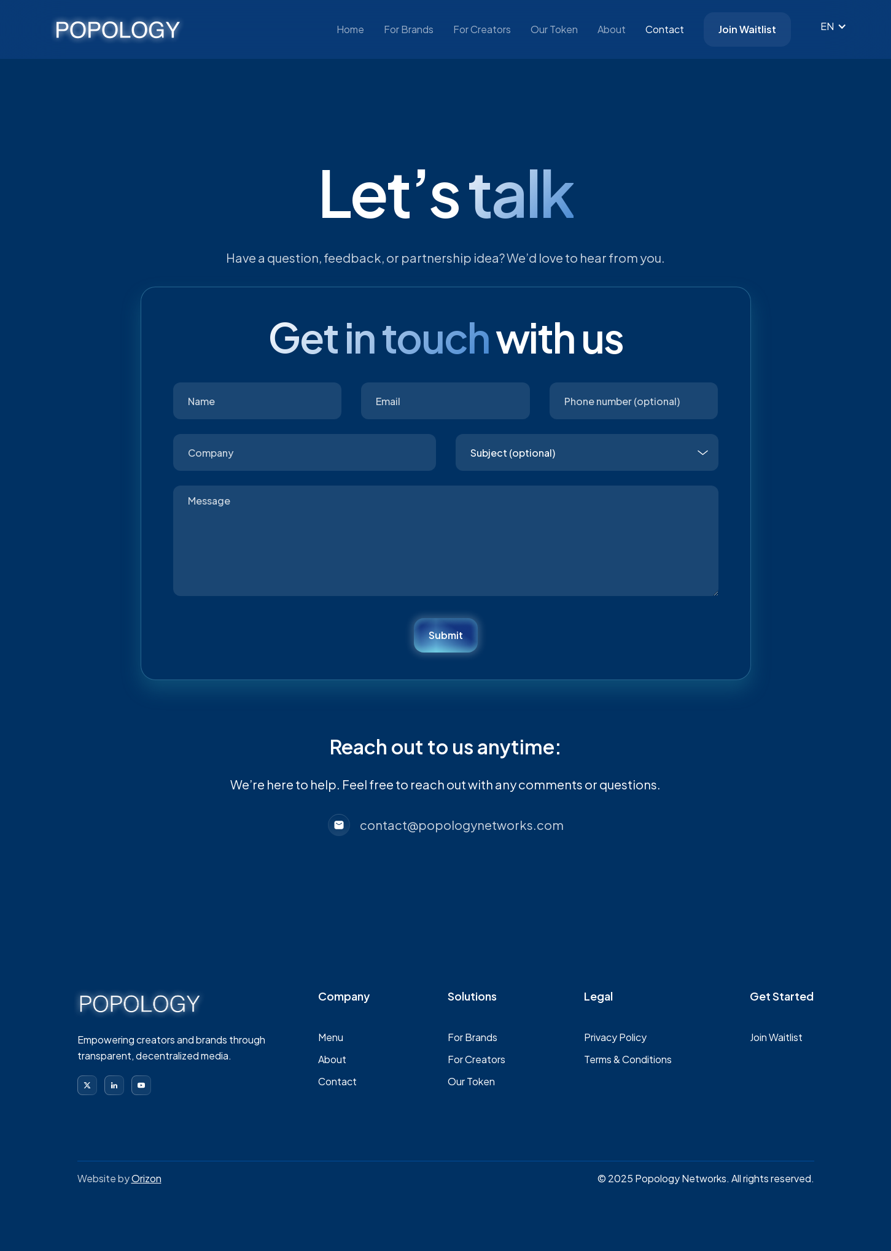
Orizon (146, 1178)
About (611, 29)
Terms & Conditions (628, 1059)
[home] (118, 29)
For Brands (409, 29)
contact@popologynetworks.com (462, 824)
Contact (664, 29)
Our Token (554, 29)
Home (350, 29)
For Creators (482, 29)
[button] (832, 26)
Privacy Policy (615, 1037)
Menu (330, 1037)
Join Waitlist (747, 29)
